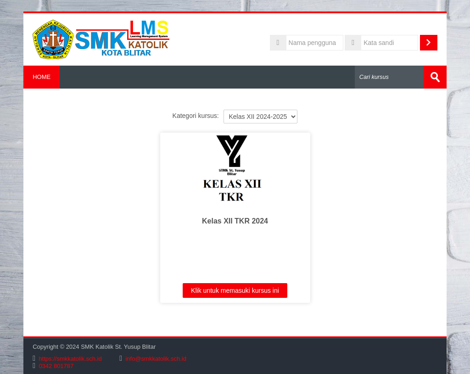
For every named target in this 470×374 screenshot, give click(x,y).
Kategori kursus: (196, 115)
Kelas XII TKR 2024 (235, 221)
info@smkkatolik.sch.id (155, 358)
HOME (41, 76)
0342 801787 (56, 366)
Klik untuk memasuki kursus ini (235, 290)
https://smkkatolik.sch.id (70, 358)
